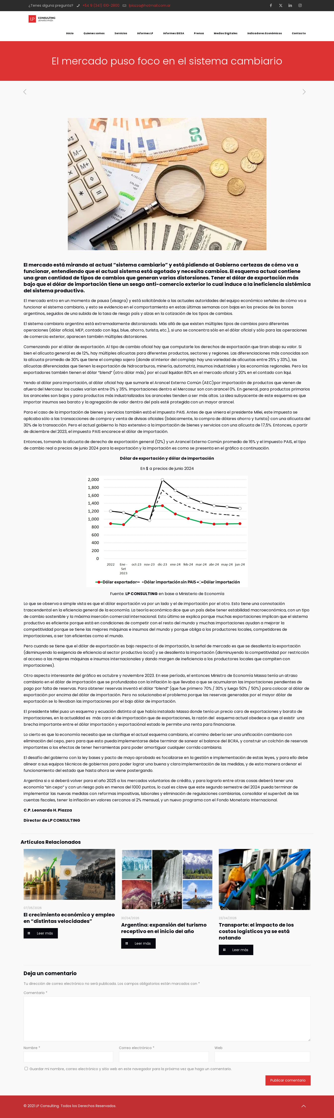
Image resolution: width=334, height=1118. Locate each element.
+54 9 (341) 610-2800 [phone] (100, 5)
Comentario (35, 992)
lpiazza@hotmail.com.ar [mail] (150, 5)
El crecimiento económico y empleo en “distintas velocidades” (69, 918)
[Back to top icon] (305, 1106)
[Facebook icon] (272, 5)
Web (219, 1047)
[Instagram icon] (301, 5)
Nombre (32, 1047)
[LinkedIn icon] (292, 5)
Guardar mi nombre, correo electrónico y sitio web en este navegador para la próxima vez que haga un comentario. (131, 1068)
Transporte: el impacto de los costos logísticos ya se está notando (256, 931)
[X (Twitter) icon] (282, 5)
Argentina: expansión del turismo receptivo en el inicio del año (164, 928)
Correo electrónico (136, 1047)
